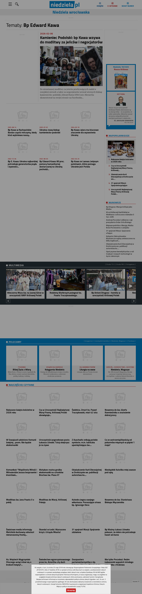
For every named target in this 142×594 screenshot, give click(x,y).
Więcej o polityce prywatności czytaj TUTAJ (70, 586)
